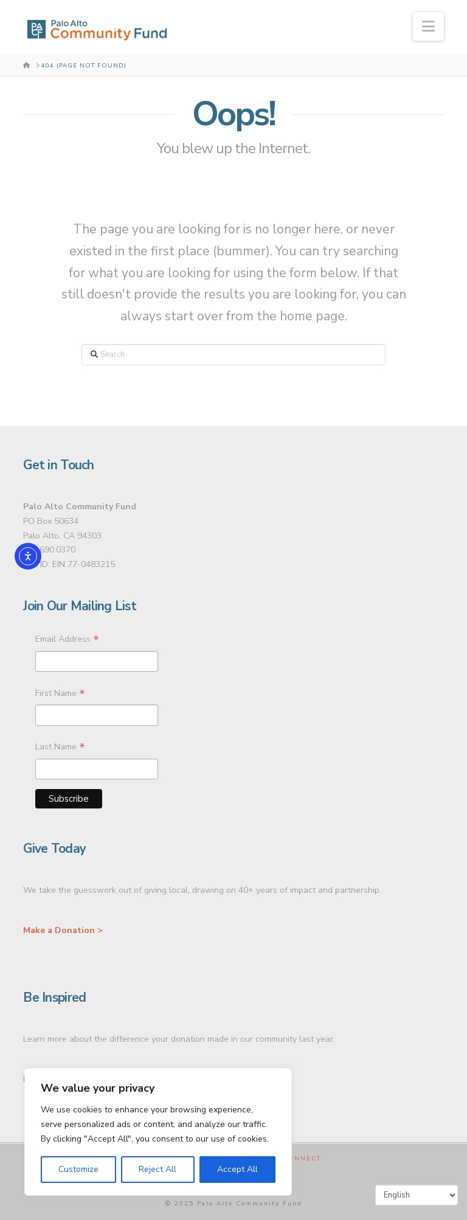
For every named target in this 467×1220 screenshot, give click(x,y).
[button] (428, 26)
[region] (158, 1132)
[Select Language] (416, 1195)
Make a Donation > (63, 930)
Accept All (237, 1169)
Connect (301, 1159)
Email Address (67, 640)
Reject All (157, 1169)
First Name (60, 694)
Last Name (60, 748)
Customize (78, 1169)
